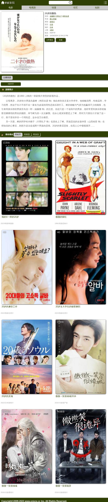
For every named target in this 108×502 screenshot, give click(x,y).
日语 (51, 24)
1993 (52, 30)
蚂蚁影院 (10, 2)
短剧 (97, 7)
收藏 (60, 40)
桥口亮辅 (53, 19)
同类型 (27, 134)
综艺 (75, 7)
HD (4, 232)
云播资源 (7, 77)
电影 (11, 7)
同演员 (36, 134)
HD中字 (11, 84)
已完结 (6, 142)
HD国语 (7, 411)
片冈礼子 (58, 16)
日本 (51, 27)
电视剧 (32, 7)
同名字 (18, 134)
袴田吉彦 (65, 16)
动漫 (54, 7)
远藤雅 (52, 16)
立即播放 (49, 40)
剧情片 (52, 22)
